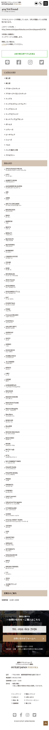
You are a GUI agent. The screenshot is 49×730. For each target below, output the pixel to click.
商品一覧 (15, 700)
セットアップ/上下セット (13, 119)
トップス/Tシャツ (11, 114)
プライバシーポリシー (31, 700)
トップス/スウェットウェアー (15, 104)
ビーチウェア (9, 134)
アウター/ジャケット (12, 88)
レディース (8, 129)
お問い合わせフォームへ (29, 638)
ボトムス (8, 124)
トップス (8, 99)
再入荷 (7, 83)
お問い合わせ (29, 697)
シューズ (8, 140)
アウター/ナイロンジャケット (15, 93)
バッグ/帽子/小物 (11, 150)
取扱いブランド (29, 694)
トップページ (16, 694)
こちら (4, 44)
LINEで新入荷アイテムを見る (24, 54)
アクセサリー (9, 155)
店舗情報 (15, 703)
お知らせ (15, 697)
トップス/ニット (10, 109)
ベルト (7, 145)
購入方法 (27, 703)
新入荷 (7, 78)
